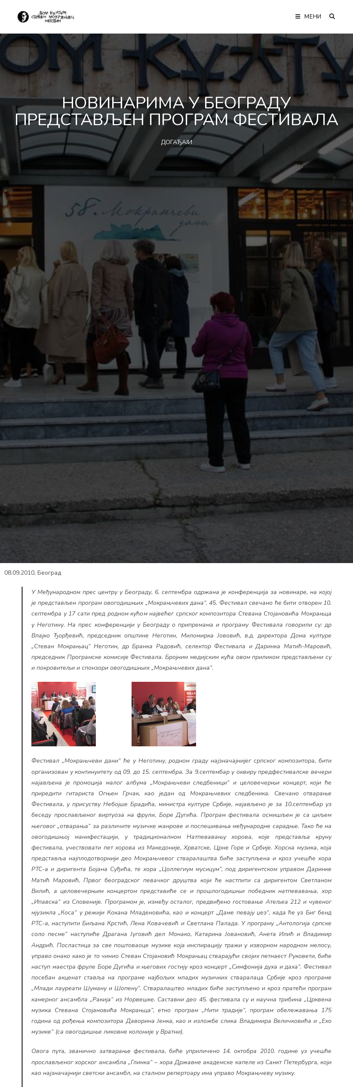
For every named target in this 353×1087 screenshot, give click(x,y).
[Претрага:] (329, 17)
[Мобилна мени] (309, 17)
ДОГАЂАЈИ (176, 142)
